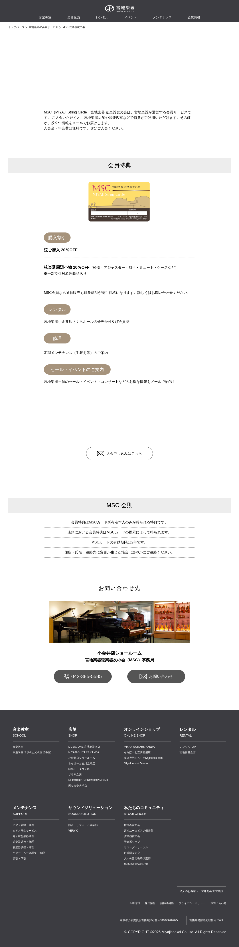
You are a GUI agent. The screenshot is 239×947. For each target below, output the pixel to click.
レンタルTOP (188, 746)
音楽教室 (18, 746)
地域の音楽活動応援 (136, 864)
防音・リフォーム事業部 (83, 825)
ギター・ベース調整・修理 (29, 852)
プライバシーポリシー (192, 903)
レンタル (102, 17)
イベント (130, 17)
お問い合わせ (161, 676)
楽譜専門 (143, 757)
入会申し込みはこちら (124, 453)
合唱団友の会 (132, 852)
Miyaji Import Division (136, 763)
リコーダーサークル (136, 847)
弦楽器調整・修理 (23, 841)
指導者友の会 (132, 825)
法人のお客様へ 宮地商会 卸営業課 (201, 891)
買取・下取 (19, 858)
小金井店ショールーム (81, 757)
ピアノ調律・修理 (23, 825)
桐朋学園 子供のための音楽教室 (32, 752)
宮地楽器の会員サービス (43, 27)
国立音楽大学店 (77, 785)
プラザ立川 (75, 774)
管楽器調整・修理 (23, 847)
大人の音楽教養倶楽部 (137, 858)
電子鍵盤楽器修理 (23, 836)
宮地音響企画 (188, 752)
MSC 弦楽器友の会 (74, 27)
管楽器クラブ (132, 841)
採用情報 (150, 903)
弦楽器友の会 (132, 836)
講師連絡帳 (167, 903)
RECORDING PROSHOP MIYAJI (88, 780)
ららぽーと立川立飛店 (81, 763)
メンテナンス (162, 17)
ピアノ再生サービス (25, 830)
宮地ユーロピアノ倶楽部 (138, 830)
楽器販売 (73, 17)
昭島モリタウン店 (79, 769)
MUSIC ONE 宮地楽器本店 (84, 746)
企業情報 (134, 903)
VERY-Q (73, 830)
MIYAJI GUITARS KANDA (83, 752)
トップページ (16, 27)
